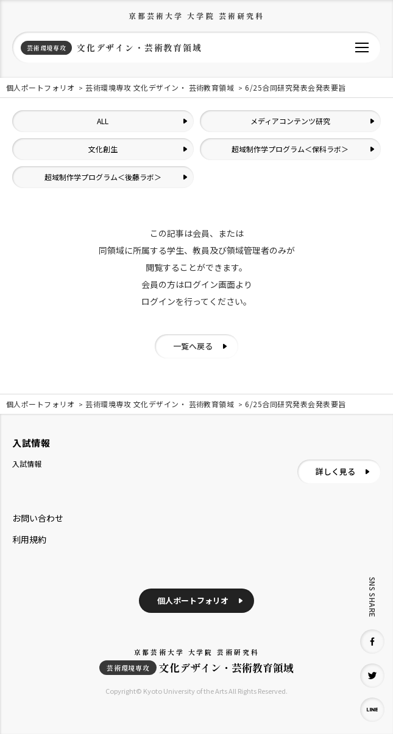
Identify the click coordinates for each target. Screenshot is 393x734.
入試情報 (26, 463)
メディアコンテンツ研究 (290, 121)
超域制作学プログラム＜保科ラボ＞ (290, 149)
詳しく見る (335, 471)
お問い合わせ (37, 518)
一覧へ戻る (193, 346)
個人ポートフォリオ (192, 600)
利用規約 (29, 539)
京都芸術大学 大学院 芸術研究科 (197, 15)
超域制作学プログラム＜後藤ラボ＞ (102, 177)
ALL (102, 121)
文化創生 (103, 149)
